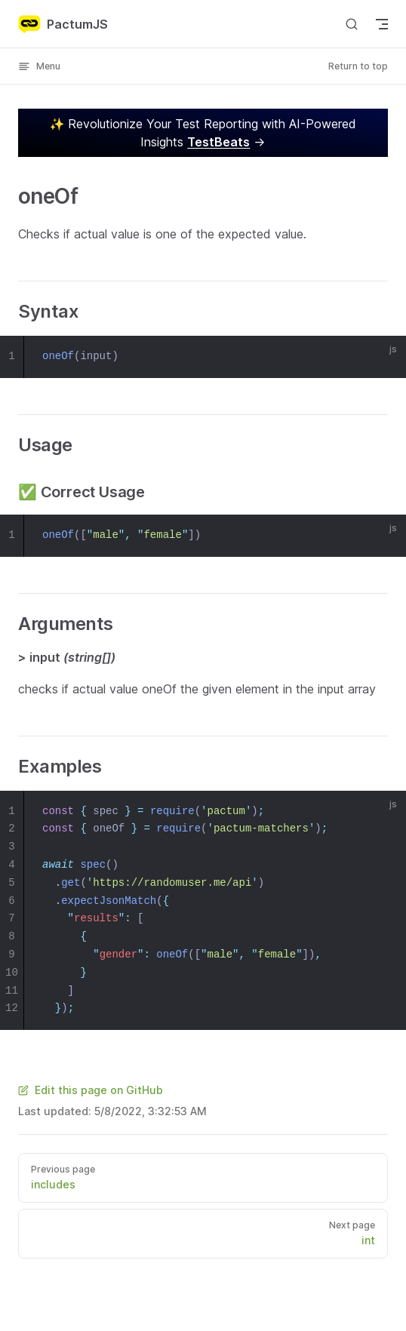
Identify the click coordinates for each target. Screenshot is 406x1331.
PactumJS (63, 24)
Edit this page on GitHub (90, 1090)
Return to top (358, 66)
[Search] (352, 24)
